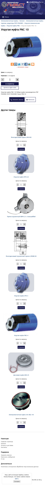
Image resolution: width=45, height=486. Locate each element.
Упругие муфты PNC (13, 26)
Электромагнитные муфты (9, 21)
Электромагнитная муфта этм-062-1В (21, 403)
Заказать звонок (17, 99)
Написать (30, 99)
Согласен (17, 481)
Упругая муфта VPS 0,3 (21, 165)
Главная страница (7, 441)
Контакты (4, 447)
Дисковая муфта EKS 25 (21, 363)
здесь (16, 478)
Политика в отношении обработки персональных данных (19, 467)
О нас (3, 459)
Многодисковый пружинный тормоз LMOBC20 (21, 244)
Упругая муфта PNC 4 (21, 323)
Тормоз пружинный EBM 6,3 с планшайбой (21, 204)
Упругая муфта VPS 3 (21, 284)
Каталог (22, 21)
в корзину (10, 83)
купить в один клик (10, 87)
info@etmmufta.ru (36, 2)
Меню (5, 17)
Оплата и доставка (7, 445)
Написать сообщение (8, 457)
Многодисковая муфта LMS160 (21, 125)
